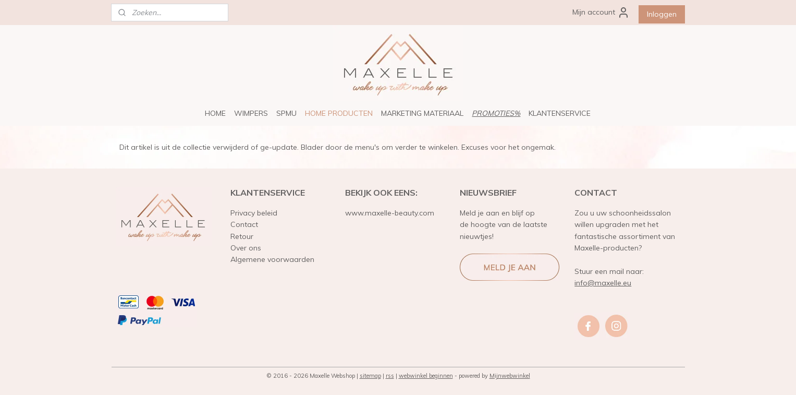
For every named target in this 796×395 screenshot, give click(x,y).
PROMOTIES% (496, 113)
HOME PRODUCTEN (339, 113)
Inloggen (662, 14)
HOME (215, 113)
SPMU (286, 113)
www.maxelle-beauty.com (389, 213)
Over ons (245, 248)
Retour (241, 236)
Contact (244, 224)
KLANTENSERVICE (560, 113)
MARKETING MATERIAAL (422, 113)
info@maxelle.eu (602, 283)
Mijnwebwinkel (509, 375)
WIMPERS (251, 113)
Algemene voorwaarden (272, 259)
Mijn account (601, 12)
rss (390, 375)
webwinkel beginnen (426, 375)
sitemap (370, 375)
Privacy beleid (253, 213)
